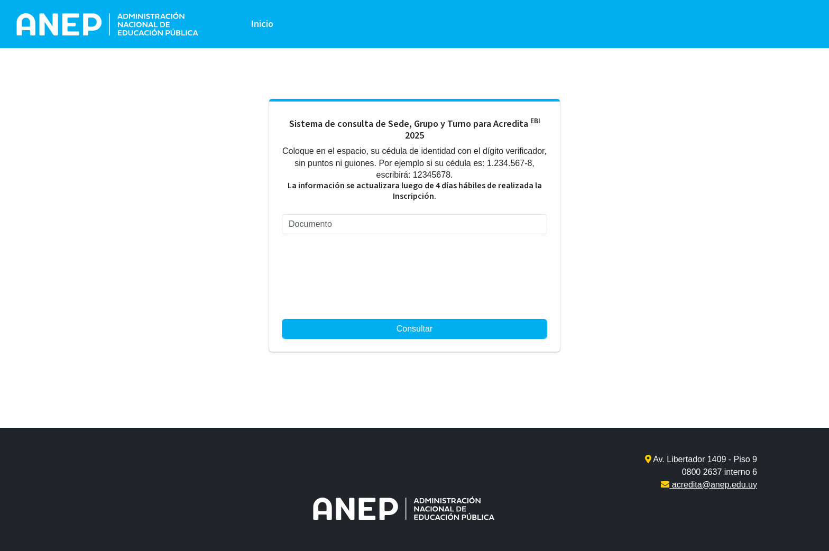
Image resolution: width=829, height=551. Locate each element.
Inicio (262, 24)
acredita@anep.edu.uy (709, 484)
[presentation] (325, 281)
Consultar (414, 328)
